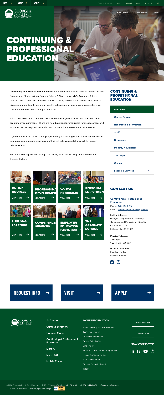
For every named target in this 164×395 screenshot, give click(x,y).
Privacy (12, 389)
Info (7, 3)
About (156, 12)
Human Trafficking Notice (94, 355)
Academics (142, 12)
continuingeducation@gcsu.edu (133, 209)
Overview (119, 109)
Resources (120, 140)
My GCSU (52, 354)
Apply (39, 3)
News (119, 3)
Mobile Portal (54, 361)
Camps (118, 163)
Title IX (86, 369)
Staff (117, 132)
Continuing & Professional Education (62, 341)
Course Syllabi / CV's (92, 341)
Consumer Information (93, 336)
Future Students (122, 12)
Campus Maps (55, 332)
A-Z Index (52, 320)
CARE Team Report (91, 332)
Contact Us (143, 333)
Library (50, 348)
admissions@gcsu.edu (109, 385)
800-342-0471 (88, 385)
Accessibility (22, 389)
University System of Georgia (40, 389)
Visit (22, 3)
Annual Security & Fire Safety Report (99, 327)
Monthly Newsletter (125, 147)
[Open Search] (157, 3)
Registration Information (128, 124)
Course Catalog (122, 117)
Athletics (148, 3)
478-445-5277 (125, 206)
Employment (88, 346)
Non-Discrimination (91, 359)
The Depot (120, 155)
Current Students (105, 3)
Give (138, 3)
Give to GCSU (143, 322)
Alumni (129, 3)
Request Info (31, 292)
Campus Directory (57, 326)
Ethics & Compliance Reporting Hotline (100, 350)
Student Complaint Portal (94, 364)
